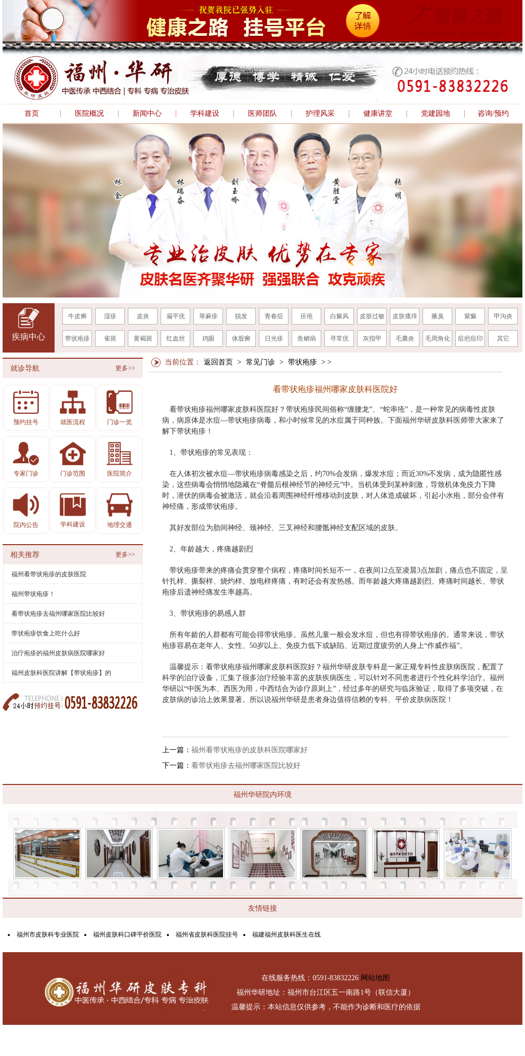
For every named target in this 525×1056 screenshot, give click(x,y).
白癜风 (339, 316)
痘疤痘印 (470, 338)
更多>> (125, 368)
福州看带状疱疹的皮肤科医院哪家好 (249, 750)
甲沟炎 (503, 316)
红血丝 (175, 338)
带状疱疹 (77, 338)
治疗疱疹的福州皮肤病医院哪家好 (58, 653)
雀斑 (110, 338)
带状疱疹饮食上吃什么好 (45, 633)
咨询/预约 (493, 113)
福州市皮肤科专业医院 (48, 934)
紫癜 (470, 316)
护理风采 (320, 113)
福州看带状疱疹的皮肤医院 (48, 574)
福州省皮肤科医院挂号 (207, 934)
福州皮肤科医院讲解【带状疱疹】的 (61, 672)
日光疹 (274, 338)
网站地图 (375, 978)
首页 (31, 113)
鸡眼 (208, 338)
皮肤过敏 (372, 316)
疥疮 (306, 316)
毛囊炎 (405, 338)
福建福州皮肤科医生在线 (286, 934)
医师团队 (262, 113)
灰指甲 (372, 338)
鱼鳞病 (306, 338)
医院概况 (89, 113)
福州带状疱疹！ (33, 594)
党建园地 (435, 113)
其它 (503, 338)
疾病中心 (28, 336)
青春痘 (274, 316)
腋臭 (437, 316)
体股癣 (241, 338)
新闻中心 (147, 113)
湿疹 (110, 316)
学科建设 (204, 113)
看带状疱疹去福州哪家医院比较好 (245, 765)
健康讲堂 (377, 113)
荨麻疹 (208, 316)
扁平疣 (175, 316)
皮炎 (143, 316)
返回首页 (218, 362)
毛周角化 (437, 338)
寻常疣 (339, 338)
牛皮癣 (77, 316)
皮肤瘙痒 (404, 316)
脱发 (241, 316)
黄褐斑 (143, 338)
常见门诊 (260, 362)
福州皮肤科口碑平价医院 (127, 934)
